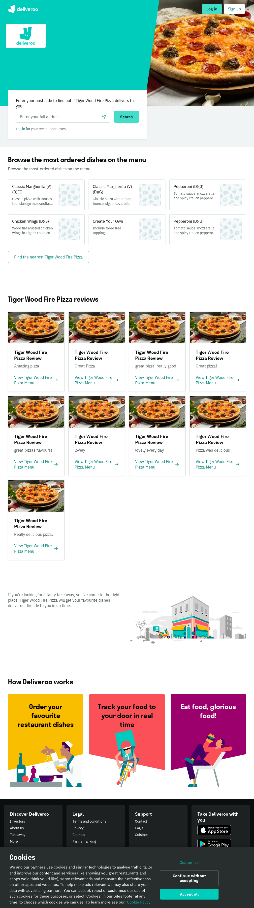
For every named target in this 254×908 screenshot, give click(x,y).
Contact (141, 821)
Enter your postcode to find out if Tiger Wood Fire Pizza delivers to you (75, 103)
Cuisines (142, 835)
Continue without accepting (189, 879)
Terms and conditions (89, 821)
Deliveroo (23, 9)
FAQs (139, 828)
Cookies (78, 835)
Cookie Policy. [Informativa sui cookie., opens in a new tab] (139, 903)
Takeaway (17, 835)
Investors (17, 821)
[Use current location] (104, 117)
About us (17, 828)
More (14, 841)
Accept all (189, 895)
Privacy (78, 828)
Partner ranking (84, 841)
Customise (189, 864)
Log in (20, 129)
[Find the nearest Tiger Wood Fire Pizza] (48, 257)
